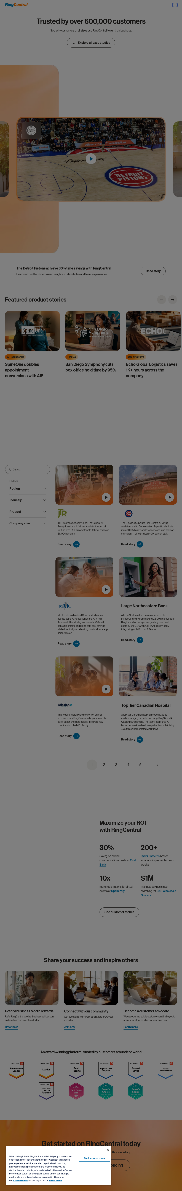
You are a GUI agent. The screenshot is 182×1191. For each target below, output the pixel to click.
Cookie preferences (94, 1158)
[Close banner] (108, 1150)
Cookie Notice (20, 1180)
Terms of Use (55, 1180)
